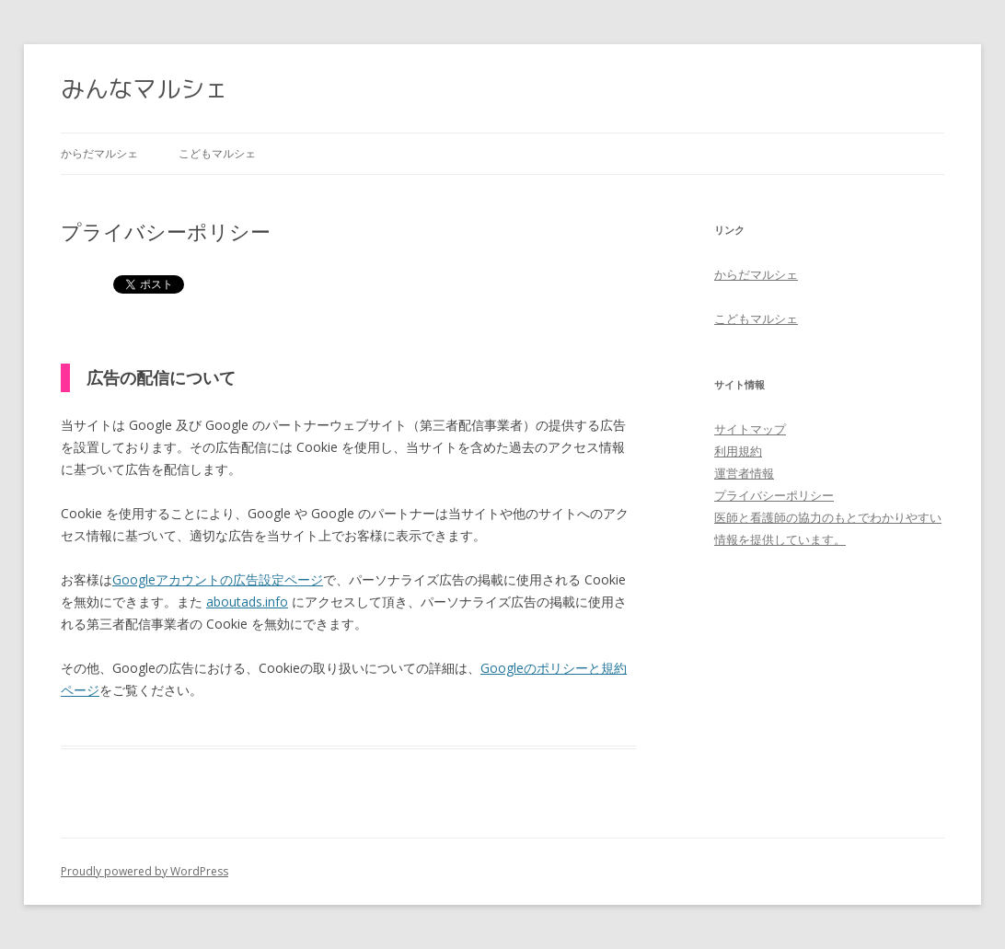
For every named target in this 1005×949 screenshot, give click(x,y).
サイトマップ (750, 429)
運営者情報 (744, 473)
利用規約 (738, 451)
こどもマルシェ (217, 153)
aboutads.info (247, 601)
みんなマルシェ (144, 88)
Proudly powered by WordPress (144, 871)
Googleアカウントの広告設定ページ (217, 579)
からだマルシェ (99, 153)
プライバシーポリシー (774, 495)
